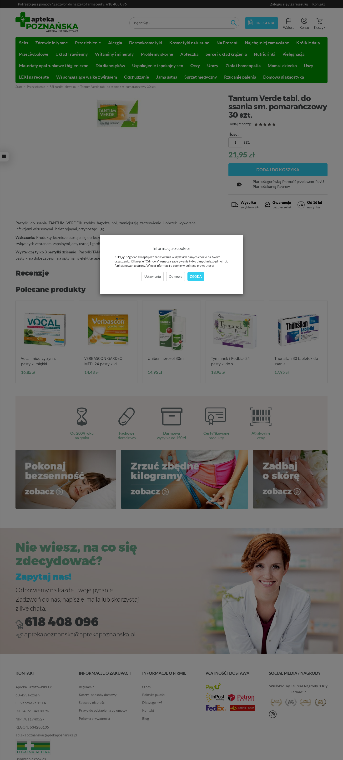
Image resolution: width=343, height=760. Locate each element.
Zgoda (196, 276)
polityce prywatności (200, 265)
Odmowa (175, 276)
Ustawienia (152, 276)
